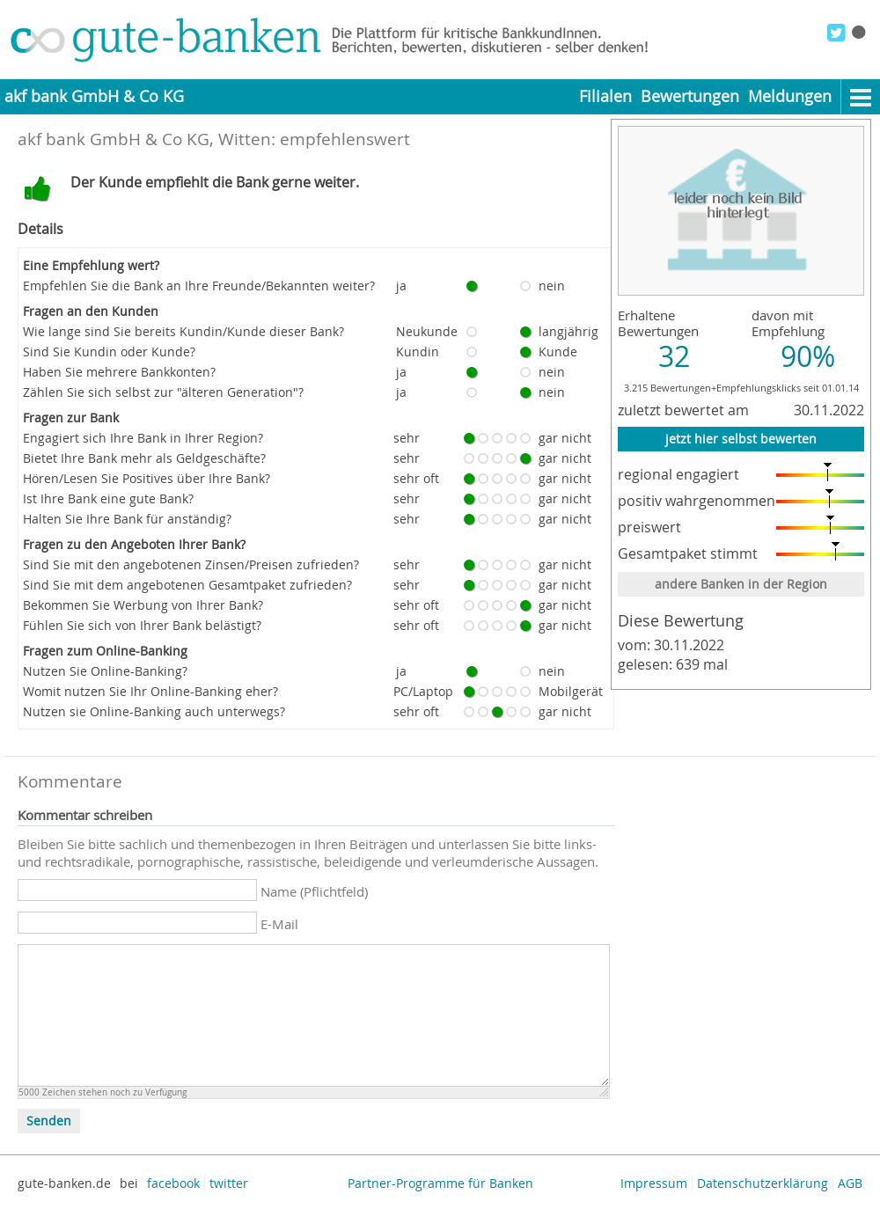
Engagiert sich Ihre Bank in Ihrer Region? (143, 437)
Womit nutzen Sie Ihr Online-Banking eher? (150, 691)
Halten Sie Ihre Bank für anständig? (127, 518)
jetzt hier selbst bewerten (741, 438)
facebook (173, 1183)
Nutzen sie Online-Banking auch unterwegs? (154, 711)
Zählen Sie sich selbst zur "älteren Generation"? (163, 392)
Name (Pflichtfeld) (314, 891)
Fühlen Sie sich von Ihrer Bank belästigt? (142, 625)
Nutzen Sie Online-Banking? (105, 671)
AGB (850, 1183)
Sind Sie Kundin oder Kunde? (109, 351)
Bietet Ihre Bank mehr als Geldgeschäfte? (144, 458)
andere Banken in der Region (741, 583)
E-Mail (279, 924)
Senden (48, 1121)
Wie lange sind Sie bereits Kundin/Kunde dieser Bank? (183, 331)
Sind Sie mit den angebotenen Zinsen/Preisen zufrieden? (191, 564)
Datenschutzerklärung (762, 1183)
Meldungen (790, 96)
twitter (228, 1183)
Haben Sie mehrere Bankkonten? (119, 371)
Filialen (605, 96)
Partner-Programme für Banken (440, 1183)
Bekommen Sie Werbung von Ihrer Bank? (143, 605)
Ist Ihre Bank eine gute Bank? (108, 498)
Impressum (653, 1183)
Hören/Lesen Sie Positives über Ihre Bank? (146, 478)
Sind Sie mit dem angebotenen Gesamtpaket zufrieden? (187, 584)
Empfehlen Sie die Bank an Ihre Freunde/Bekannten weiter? (199, 285)
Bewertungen (690, 96)
